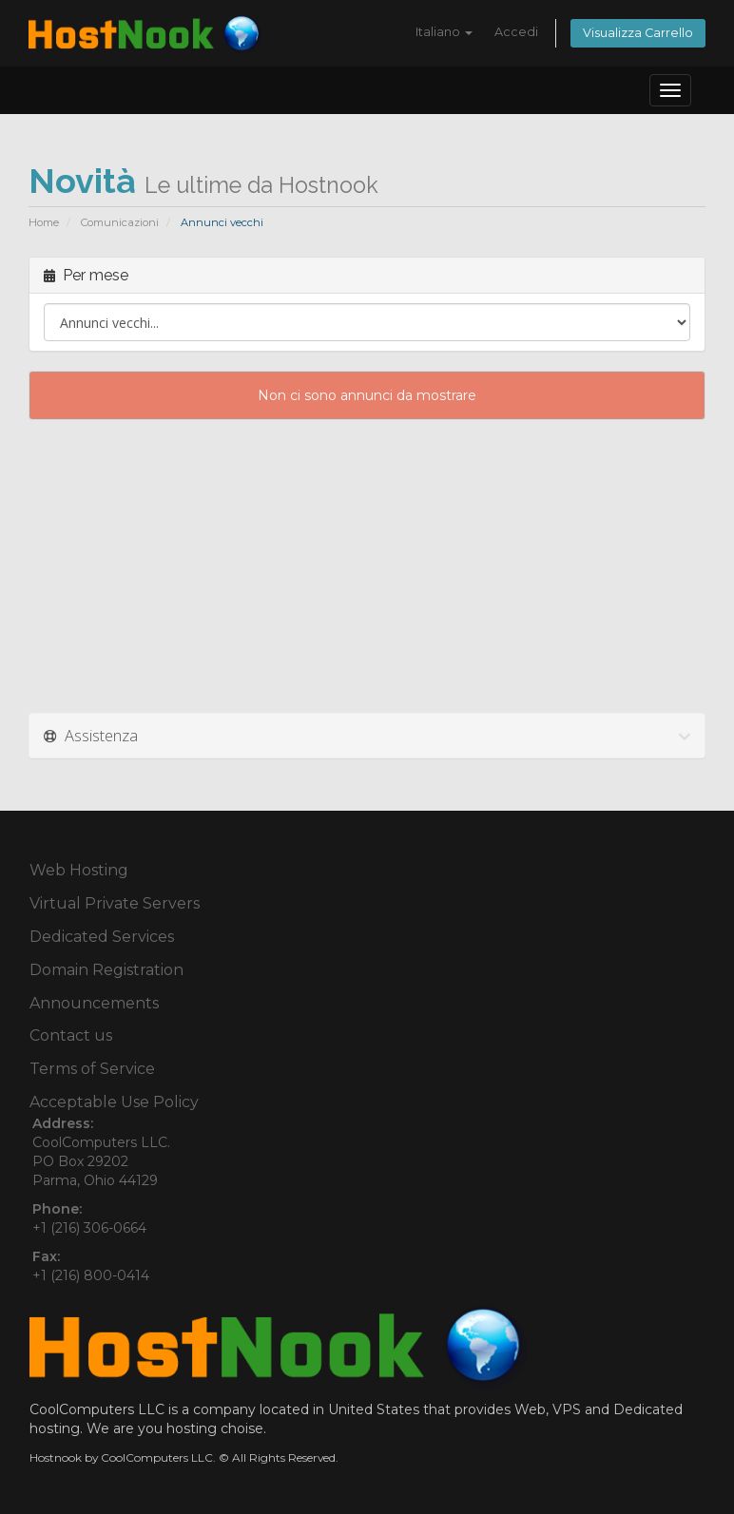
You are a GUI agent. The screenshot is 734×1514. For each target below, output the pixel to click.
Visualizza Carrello (638, 33)
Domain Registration (106, 970)
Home (44, 222)
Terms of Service (92, 1069)
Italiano (444, 32)
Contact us (70, 1035)
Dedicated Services (101, 937)
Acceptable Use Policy (114, 1102)
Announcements (94, 1003)
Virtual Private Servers (114, 903)
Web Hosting (78, 870)
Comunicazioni (120, 222)
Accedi (516, 32)
